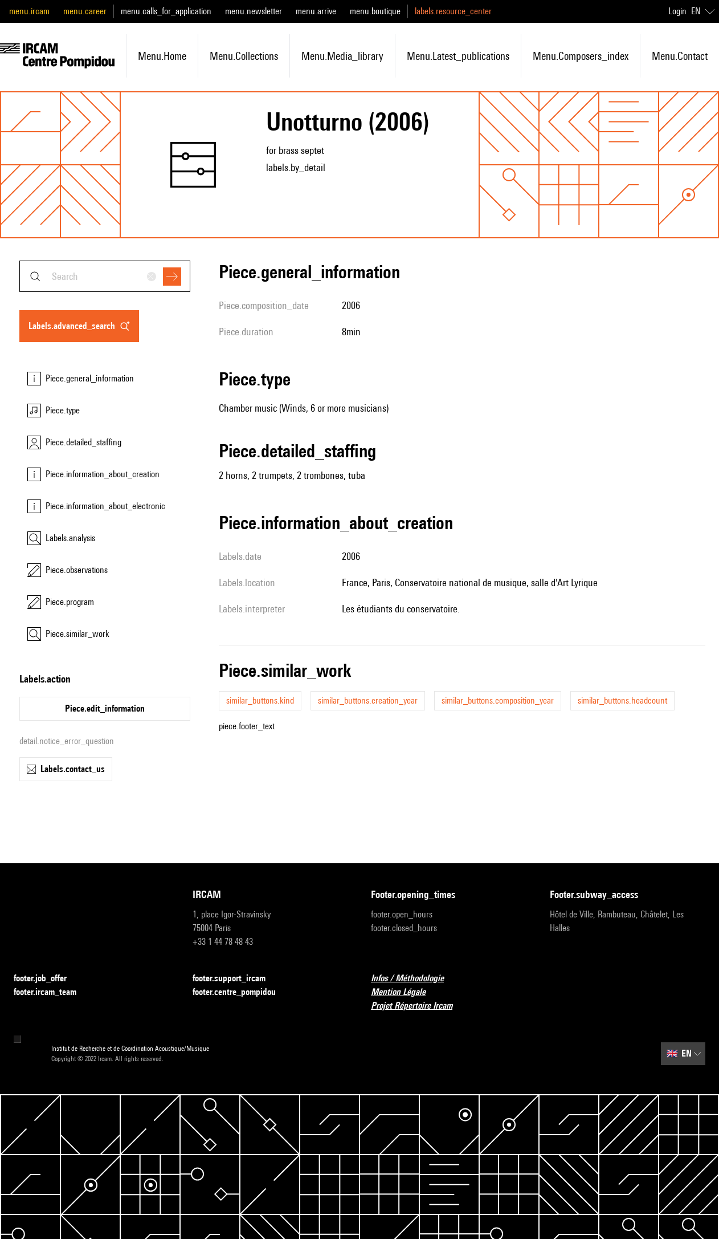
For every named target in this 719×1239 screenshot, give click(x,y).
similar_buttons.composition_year (498, 700)
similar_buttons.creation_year (368, 700)
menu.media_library (342, 56)
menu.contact (680, 56)
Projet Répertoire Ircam (418, 1006)
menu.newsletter (253, 11)
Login (677, 11)
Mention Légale (405, 992)
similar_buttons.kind (260, 700)
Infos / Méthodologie (414, 979)
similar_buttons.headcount (622, 700)
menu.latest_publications (458, 56)
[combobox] (104, 276)
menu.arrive (316, 11)
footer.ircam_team (52, 992)
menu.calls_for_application (166, 11)
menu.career (85, 11)
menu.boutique (375, 11)
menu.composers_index (580, 56)
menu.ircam (29, 11)
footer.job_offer (47, 979)
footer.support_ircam (236, 979)
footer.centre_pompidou (241, 992)
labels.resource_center (453, 11)
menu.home (162, 56)
